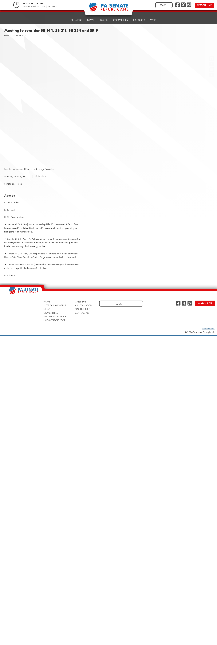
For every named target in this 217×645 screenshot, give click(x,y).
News (90, 20)
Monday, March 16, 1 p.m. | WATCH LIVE (40, 6)
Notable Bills (82, 308)
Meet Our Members (54, 305)
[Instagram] (189, 5)
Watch (154, 17)
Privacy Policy (208, 328)
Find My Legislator (54, 320)
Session (103, 19)
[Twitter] (183, 5)
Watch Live (204, 5)
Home (62, 20)
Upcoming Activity (54, 316)
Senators (76, 20)
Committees (120, 18)
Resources (139, 18)
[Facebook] (177, 5)
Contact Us (82, 312)
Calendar (80, 301)
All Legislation (83, 305)
